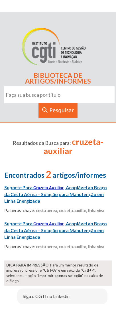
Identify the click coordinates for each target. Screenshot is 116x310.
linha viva (96, 210)
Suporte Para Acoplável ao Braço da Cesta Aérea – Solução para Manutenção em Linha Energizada (55, 194)
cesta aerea (46, 210)
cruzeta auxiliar (72, 210)
